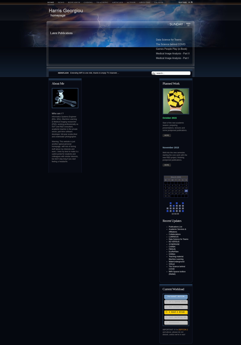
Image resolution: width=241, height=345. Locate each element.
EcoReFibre (173, 252)
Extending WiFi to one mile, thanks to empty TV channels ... (94, 73)
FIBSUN (172, 249)
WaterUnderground (176, 262)
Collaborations (175, 234)
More (166, 135)
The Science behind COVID (171, 44)
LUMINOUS (173, 237)
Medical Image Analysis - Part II (173, 53)
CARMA (172, 247)
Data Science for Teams (168, 39)
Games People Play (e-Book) (171, 49)
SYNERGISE (174, 244)
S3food (172, 264)
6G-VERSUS (174, 242)
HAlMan (172, 254)
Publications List (175, 227)
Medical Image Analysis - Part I (172, 58)
